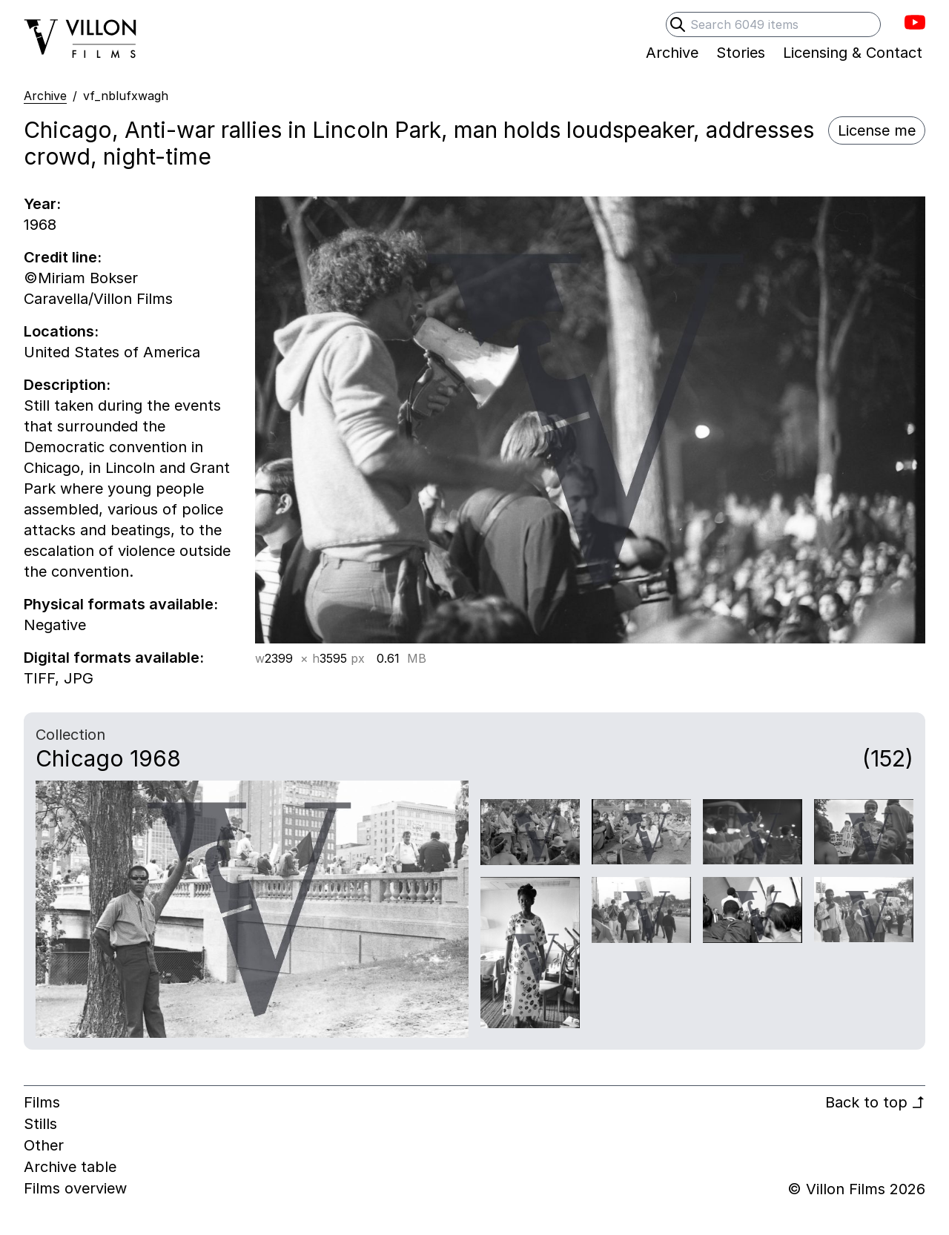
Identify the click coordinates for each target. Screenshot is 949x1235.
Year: (42, 204)
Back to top (875, 1102)
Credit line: (63, 257)
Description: (67, 385)
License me (877, 130)
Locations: (61, 331)
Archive (45, 95)
